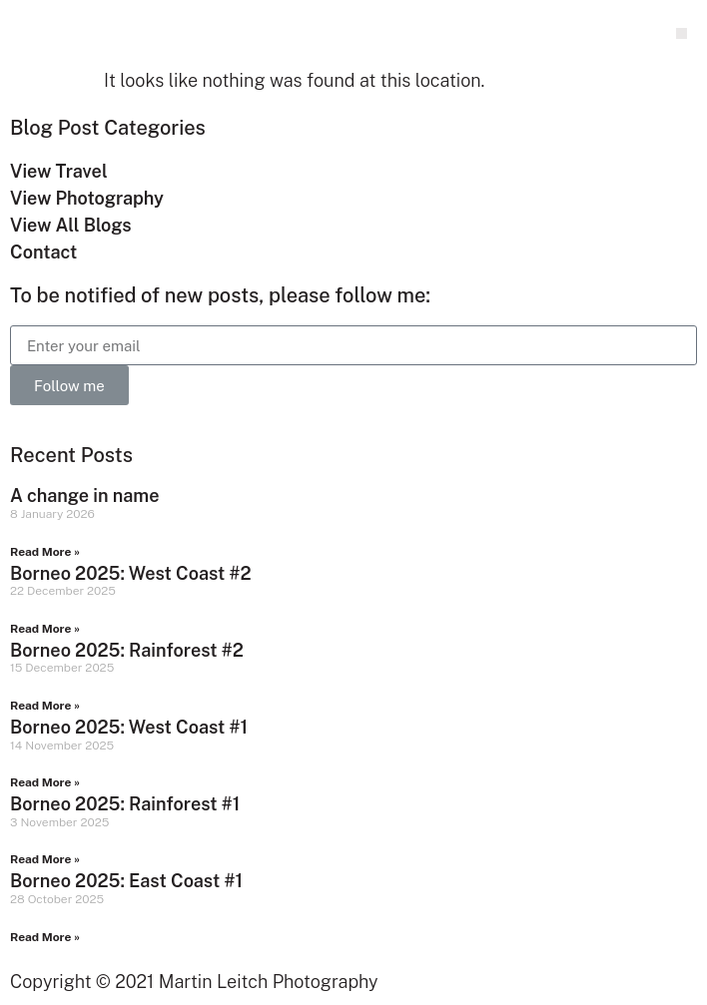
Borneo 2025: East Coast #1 (126, 880)
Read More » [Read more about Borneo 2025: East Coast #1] (45, 937)
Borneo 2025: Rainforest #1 (125, 803)
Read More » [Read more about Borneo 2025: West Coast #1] (45, 782)
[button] (681, 33)
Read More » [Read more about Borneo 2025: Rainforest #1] (45, 859)
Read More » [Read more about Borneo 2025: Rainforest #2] (45, 706)
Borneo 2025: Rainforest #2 (127, 650)
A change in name (84, 495)
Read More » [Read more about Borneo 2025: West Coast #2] (45, 629)
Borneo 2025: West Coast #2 (131, 573)
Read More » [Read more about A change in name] (45, 552)
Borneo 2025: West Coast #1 (129, 727)
